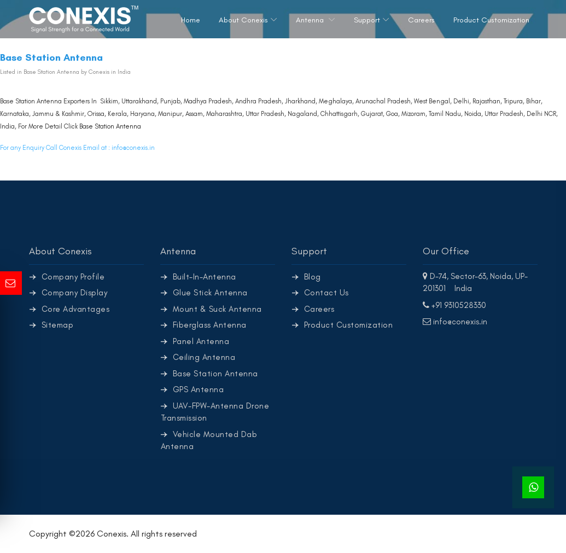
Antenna (311, 20)
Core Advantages (76, 309)
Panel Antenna (201, 341)
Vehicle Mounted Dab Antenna (209, 440)
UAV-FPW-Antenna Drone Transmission (215, 412)
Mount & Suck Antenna (217, 309)
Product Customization (491, 20)
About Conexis (243, 20)
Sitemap (58, 325)
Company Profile (73, 277)
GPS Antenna (198, 389)
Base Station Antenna (110, 126)
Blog (312, 277)
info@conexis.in (133, 148)
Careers (421, 20)
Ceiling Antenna (204, 357)
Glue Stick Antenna (210, 293)
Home (190, 20)
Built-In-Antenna (204, 277)
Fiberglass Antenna (210, 325)
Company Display (75, 293)
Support (367, 20)
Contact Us (326, 293)
